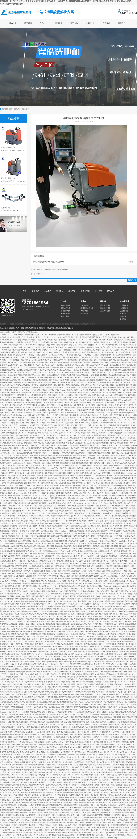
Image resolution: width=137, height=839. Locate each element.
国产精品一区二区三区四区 (119, 360)
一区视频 (11, 423)
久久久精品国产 (6, 835)
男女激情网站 (41, 405)
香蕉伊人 (122, 397)
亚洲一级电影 (96, 596)
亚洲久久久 (36, 752)
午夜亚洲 (104, 830)
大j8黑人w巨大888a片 (21, 699)
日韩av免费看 (87, 833)
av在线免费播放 (23, 526)
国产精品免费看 (47, 443)
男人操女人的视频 (105, 496)
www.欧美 (130, 367)
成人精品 (46, 508)
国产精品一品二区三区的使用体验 (79, 604)
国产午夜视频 (116, 742)
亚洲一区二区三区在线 (83, 395)
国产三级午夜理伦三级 (107, 377)
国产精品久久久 (52, 435)
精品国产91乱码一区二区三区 (102, 717)
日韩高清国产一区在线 (37, 418)
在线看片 (20, 516)
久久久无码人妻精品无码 (37, 345)
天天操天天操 (50, 365)
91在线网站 (67, 463)
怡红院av (22, 624)
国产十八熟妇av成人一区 (52, 584)
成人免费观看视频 (32, 453)
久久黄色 (93, 654)
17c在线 (3, 719)
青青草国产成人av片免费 (119, 573)
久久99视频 (68, 367)
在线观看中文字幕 (7, 473)
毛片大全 (10, 719)
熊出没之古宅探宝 (103, 455)
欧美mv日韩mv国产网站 (38, 521)
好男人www (14, 787)
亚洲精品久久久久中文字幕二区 (85, 480)
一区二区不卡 (21, 367)
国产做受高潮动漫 (94, 533)
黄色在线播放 (98, 425)
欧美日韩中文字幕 (18, 352)
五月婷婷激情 (126, 380)
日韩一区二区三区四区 (66, 528)
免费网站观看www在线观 (104, 408)
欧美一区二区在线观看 (114, 450)
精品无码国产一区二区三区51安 (49, 350)
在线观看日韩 (35, 390)
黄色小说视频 (28, 543)
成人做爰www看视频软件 (67, 382)
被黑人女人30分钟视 (105, 367)
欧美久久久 (24, 785)
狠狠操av (38, 626)
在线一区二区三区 (17, 775)
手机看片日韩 (69, 533)
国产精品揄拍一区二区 (63, 830)
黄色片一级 (12, 573)
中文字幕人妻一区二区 (71, 516)
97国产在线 (114, 621)
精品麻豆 (24, 488)
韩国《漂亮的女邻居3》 (56, 395)
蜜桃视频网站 (85, 370)
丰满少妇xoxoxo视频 (13, 797)
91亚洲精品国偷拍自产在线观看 (125, 521)
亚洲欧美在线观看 (34, 737)
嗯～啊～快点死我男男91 (72, 739)
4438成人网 (23, 345)
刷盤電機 (123, 316)
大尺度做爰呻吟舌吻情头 (87, 385)
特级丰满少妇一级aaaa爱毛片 (58, 780)
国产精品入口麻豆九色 (14, 478)
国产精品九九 (16, 357)
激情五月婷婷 (112, 584)
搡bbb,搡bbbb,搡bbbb (123, 548)
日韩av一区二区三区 (104, 413)
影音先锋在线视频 (76, 609)
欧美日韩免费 (53, 687)
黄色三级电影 (112, 392)
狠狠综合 (126, 827)
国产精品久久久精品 (28, 340)
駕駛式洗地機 (65, 308)
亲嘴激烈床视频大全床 (33, 440)
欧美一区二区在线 (114, 355)
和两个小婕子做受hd (76, 672)
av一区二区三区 (44, 402)
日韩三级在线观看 (110, 571)
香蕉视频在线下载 (47, 390)
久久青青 (25, 717)
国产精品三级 (129, 405)
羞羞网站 (27, 387)
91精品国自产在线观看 (126, 370)
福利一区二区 (128, 654)
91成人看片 (88, 425)
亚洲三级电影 (22, 692)
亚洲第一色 (113, 445)
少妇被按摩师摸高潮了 (21, 812)
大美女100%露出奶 (102, 420)
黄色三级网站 (31, 410)
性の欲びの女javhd (68, 556)
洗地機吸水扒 (6, 208)
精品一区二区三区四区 (129, 350)
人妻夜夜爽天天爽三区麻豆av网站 (47, 523)
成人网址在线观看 (111, 460)
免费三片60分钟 (37, 362)
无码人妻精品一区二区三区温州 (23, 405)
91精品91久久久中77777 (79, 450)
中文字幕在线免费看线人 (37, 566)
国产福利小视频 (56, 729)
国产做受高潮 (39, 822)
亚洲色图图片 (11, 667)
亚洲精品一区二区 (65, 435)
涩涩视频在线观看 (98, 418)
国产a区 (80, 684)
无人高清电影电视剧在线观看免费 (50, 357)
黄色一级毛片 (81, 556)
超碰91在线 (77, 345)
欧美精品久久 (113, 345)
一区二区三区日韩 (79, 435)
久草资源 (28, 576)
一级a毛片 (9, 699)
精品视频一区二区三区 (85, 468)
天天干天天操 (17, 591)
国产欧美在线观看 (21, 566)
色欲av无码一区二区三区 (102, 604)
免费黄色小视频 (6, 425)
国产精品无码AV (118, 677)
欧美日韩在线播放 (26, 787)
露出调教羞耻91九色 (28, 460)
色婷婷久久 (35, 558)
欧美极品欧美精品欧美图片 (45, 619)
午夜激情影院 (117, 739)
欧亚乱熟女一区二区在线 (99, 415)
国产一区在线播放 (43, 812)
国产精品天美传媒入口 (33, 734)
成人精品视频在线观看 (45, 460)
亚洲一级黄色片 (6, 511)
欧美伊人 (36, 450)
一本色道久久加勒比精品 (76, 631)
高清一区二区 (30, 714)
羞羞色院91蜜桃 (18, 662)
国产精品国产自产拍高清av (68, 614)
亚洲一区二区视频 (46, 606)
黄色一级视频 (58, 385)
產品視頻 (106, 23)
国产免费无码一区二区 (37, 435)
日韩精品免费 (34, 445)
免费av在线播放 (25, 752)
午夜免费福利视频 (105, 807)
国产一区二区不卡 (97, 460)
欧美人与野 (91, 566)
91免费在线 (21, 742)
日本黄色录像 (108, 616)
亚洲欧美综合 (127, 355)
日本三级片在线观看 (77, 531)
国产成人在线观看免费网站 (94, 644)
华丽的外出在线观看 (59, 581)
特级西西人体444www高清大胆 (62, 423)
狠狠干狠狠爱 (102, 712)
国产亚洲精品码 (19, 732)
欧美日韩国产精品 (60, 340)
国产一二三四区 (52, 415)
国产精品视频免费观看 (51, 347)
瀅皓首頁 (12, 23)
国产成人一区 (89, 553)
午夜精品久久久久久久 (104, 835)
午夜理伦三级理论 (119, 835)
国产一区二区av (22, 667)
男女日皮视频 (76, 812)
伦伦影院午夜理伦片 (67, 523)
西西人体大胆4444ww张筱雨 (106, 576)
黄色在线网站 (36, 770)
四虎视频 (132, 833)
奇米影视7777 (9, 762)
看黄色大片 (23, 350)
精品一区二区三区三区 (99, 345)
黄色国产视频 (91, 405)
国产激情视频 (126, 478)
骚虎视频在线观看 (69, 455)
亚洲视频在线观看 (86, 649)
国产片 (124, 755)
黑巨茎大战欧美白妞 (122, 516)
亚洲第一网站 (90, 433)
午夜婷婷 (88, 546)
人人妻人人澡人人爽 (70, 646)
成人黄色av (16, 827)
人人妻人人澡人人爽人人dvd (59, 372)
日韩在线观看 (70, 355)
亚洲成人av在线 (34, 355)
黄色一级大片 (31, 531)
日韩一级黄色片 (16, 392)
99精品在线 (61, 795)
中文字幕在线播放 (130, 450)
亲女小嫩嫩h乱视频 (115, 672)
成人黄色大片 (103, 531)
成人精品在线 (113, 375)
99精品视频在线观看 (111, 639)
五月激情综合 (5, 817)
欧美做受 (97, 380)
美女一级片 (82, 757)
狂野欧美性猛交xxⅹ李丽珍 (82, 483)
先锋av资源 (127, 433)
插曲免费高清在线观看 (80, 463)
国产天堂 (131, 692)
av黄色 (34, 616)
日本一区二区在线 (96, 704)
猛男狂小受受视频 (65, 548)
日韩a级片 (99, 616)
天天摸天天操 (9, 387)
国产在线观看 (41, 755)
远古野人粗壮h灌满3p (100, 483)
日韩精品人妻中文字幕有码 (53, 533)
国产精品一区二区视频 (75, 425)
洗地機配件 (124, 305)
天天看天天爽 (5, 453)
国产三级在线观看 (83, 599)
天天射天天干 (29, 750)
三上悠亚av (123, 541)
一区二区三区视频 (91, 340)
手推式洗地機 (65, 305)
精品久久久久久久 (105, 790)
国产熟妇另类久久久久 (106, 438)
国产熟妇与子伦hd (123, 475)
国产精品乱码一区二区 (75, 340)
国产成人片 (124, 402)
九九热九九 (102, 833)
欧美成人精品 (105, 362)
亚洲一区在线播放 (89, 493)
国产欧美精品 (78, 367)
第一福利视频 (116, 551)
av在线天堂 (43, 777)
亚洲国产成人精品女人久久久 (92, 423)
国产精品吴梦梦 (16, 601)
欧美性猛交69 (106, 448)
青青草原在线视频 (11, 586)
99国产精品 (53, 480)
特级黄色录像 (34, 689)
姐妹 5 (81, 400)
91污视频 (95, 465)
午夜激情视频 (45, 377)
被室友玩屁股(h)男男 (121, 428)
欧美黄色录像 (25, 558)
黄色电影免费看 (59, 790)
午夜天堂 (88, 342)
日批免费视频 (33, 493)
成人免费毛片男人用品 (84, 573)
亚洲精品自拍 (5, 415)
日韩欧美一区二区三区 (77, 606)
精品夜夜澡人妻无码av (30, 385)
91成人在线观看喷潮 (120, 488)
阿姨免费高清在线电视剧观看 (28, 606)
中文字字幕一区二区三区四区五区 (91, 428)
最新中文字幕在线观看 (60, 568)
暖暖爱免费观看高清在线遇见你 (40, 568)
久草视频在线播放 (32, 468)
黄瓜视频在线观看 (119, 367)
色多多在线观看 (95, 448)
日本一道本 (9, 408)
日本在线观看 (120, 387)
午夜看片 (58, 390)
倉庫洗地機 (84, 313)
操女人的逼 (76, 674)
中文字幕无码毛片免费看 (94, 491)
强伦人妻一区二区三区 (58, 425)
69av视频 (100, 601)
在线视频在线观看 (46, 385)
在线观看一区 (109, 810)
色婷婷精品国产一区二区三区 (10, 463)
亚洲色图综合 (33, 480)
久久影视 (86, 654)
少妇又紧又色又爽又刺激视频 (100, 646)
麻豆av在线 (78, 493)
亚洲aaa (78, 641)
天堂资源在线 (123, 445)
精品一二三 (37, 496)
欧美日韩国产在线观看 (31, 649)
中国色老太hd (127, 797)
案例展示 (58, 23)
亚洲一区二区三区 (18, 822)
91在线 (8, 558)
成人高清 (6, 792)
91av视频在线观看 (90, 752)
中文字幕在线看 (107, 772)
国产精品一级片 (107, 380)
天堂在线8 (106, 573)
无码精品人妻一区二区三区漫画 (110, 365)
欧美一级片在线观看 (42, 674)
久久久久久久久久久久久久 (91, 485)
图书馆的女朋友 (79, 707)
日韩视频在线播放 (56, 367)
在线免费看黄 (51, 755)
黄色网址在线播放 (76, 734)
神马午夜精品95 (58, 561)
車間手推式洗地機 (86, 308)
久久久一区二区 (46, 518)
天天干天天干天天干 (63, 551)
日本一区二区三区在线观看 (55, 677)
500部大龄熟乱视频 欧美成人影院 (52, 553)
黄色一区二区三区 (84, 732)
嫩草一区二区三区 (43, 531)
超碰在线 (25, 425)
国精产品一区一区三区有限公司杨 (118, 458)
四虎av (33, 621)
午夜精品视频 (108, 702)
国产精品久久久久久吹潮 (109, 506)
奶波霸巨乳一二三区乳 (93, 498)
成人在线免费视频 (80, 765)
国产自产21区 (82, 568)
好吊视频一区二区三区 (47, 375)
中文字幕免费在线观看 (45, 340)
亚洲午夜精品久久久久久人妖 (90, 473)
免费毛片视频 (30, 644)
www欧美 (4, 345)
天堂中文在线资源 (15, 551)
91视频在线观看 (67, 596)
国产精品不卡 (32, 357)
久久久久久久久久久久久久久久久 (58, 538)
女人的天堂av (8, 397)
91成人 (130, 410)
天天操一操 (39, 556)
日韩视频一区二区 (112, 669)
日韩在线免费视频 (118, 765)
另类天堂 (67, 682)
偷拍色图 (15, 835)
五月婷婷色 (17, 599)
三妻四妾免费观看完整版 (81, 548)
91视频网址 (90, 387)
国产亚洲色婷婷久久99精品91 (112, 430)
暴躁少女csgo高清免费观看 (99, 360)
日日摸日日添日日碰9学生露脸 (111, 470)
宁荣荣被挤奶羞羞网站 (89, 697)
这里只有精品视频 (71, 704)
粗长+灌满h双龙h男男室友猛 (29, 669)
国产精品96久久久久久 (48, 370)
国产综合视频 (33, 350)
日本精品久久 (39, 543)
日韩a (130, 420)
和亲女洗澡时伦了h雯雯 (19, 629)
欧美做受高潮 (125, 697)
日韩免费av (69, 493)
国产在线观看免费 (22, 435)
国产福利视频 (29, 382)
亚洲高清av (4, 566)
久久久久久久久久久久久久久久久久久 (75, 714)
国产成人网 (108, 425)
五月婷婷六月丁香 (78, 767)
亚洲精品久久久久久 (63, 719)
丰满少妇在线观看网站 (59, 496)
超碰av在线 (122, 392)
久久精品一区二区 (71, 825)
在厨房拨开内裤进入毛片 (102, 347)
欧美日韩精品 (108, 704)
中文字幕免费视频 (119, 473)
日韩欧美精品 (36, 443)
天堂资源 (15, 455)
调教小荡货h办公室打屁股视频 (126, 372)
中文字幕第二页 (82, 750)
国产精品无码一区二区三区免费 (28, 483)
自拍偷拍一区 (16, 460)
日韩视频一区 (43, 513)
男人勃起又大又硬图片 (123, 483)
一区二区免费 (130, 377)
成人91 (55, 528)
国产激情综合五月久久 (80, 538)
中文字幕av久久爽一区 (36, 365)
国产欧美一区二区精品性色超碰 (44, 541)
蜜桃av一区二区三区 (80, 350)
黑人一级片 (58, 460)
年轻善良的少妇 (108, 387)
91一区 (60, 682)
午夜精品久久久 (62, 370)
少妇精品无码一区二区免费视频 (102, 352)
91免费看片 (51, 631)
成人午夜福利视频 (51, 611)
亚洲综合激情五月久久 (97, 523)
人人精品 (67, 576)
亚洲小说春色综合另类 (64, 345)
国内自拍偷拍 (116, 604)
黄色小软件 (81, 455)
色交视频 (66, 729)
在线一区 (72, 568)
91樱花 (134, 415)
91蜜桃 (115, 734)
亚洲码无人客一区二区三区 (106, 579)
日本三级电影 (86, 357)
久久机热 (118, 757)
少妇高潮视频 (31, 677)
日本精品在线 (8, 584)
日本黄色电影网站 (9, 420)
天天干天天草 (109, 372)
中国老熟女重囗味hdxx (99, 599)
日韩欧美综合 (131, 387)
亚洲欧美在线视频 (107, 589)
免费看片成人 (132, 357)
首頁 (24, 291)
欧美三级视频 (5, 744)
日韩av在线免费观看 (32, 400)
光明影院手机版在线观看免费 (39, 536)
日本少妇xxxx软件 (43, 636)
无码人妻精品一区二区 (76, 659)
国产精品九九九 (56, 739)
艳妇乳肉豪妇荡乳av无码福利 (105, 838)
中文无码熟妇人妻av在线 (52, 465)
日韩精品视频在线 (65, 649)
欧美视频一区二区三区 (40, 372)
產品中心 (43, 23)
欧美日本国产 (118, 558)
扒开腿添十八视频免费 (115, 433)
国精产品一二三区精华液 (33, 413)
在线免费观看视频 (70, 591)
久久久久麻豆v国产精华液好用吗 (49, 800)
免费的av (108, 453)
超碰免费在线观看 (40, 631)
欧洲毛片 (101, 782)
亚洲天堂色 (54, 531)
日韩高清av (29, 707)
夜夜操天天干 (115, 485)
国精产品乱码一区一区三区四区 (24, 739)
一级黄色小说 (91, 659)
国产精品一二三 (29, 392)
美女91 (41, 825)
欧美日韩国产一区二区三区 (119, 614)
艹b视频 (133, 579)
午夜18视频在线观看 (129, 470)
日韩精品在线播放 (79, 563)
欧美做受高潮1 (61, 604)
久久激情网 (71, 375)
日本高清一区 (31, 780)
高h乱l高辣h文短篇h (82, 460)
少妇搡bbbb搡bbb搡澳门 (71, 357)
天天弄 (6, 518)
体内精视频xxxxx (49, 551)
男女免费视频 (20, 563)
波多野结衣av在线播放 (95, 586)
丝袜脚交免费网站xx (44, 646)
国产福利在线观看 (106, 501)
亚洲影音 (81, 470)
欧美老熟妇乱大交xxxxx (29, 375)
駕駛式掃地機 (105, 308)
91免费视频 (40, 428)
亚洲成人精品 (68, 619)
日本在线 (23, 659)
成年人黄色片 (130, 543)
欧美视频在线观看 (68, 584)
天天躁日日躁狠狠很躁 (73, 488)
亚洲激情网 (53, 614)
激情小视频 (84, 478)
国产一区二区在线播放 (100, 445)
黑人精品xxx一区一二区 (46, 604)
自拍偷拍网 (22, 639)
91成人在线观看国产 (91, 377)
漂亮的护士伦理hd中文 (31, 820)
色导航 (98, 739)
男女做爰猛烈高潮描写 (123, 511)
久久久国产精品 (84, 352)
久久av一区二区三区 (127, 480)
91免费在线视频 (56, 516)
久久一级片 (54, 636)
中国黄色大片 (115, 561)
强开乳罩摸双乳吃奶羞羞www (13, 440)
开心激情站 (126, 604)
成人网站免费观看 (90, 609)
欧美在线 (43, 649)
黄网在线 (122, 689)
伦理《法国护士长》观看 (52, 430)
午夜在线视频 (64, 362)
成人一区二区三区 (92, 475)
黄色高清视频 (128, 739)
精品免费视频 (101, 699)
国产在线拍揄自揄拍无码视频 (81, 347)
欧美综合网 (29, 563)
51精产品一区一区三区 (101, 737)
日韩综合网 (86, 345)
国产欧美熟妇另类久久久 (97, 651)
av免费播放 (39, 682)
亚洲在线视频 (91, 707)
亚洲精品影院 (39, 470)
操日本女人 (61, 599)
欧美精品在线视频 (110, 611)
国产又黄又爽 (42, 420)
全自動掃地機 (105, 311)
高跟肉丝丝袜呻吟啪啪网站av (24, 654)
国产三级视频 (119, 395)
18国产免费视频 (130, 777)
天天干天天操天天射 (11, 659)
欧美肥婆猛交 (104, 443)
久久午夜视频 (95, 714)
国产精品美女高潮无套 (104, 667)
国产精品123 (31, 420)
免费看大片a (16, 425)
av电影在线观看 (129, 684)
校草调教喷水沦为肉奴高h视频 (14, 576)
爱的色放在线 (33, 561)
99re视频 (3, 488)
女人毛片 (123, 526)
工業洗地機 (65, 316)
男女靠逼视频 (58, 646)
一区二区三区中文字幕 (126, 460)
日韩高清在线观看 (125, 553)
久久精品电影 (16, 817)
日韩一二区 (24, 536)
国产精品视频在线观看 (127, 646)
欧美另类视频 (111, 418)
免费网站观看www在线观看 (96, 458)
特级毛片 (12, 395)
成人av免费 (86, 453)
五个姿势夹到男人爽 (73, 689)
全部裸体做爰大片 (33, 377)
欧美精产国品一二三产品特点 (23, 571)
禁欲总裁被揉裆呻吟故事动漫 (61, 621)
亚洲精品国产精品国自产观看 (61, 536)
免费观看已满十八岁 (29, 599)
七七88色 (47, 644)
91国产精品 (120, 777)
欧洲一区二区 (99, 553)
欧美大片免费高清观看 (114, 523)
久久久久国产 (54, 563)
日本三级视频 (22, 475)
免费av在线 (131, 634)
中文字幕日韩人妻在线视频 (121, 822)
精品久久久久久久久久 (68, 757)
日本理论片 (95, 709)
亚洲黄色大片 (22, 727)
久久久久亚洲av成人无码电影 (16, 480)
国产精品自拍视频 (103, 591)
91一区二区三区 (118, 687)
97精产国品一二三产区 (8, 581)
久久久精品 (96, 641)
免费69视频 (17, 584)
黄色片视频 (44, 563)
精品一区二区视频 (61, 400)
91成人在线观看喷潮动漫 (67, 408)
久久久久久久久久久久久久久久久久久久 (87, 621)
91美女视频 (99, 767)
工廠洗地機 (84, 305)
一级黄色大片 (13, 712)
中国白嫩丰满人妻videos (59, 659)
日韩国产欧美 (70, 594)
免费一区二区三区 (17, 626)
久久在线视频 (85, 516)
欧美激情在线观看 (35, 629)
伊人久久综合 (113, 508)
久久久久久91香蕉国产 (95, 800)
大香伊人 (113, 518)
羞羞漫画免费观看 (61, 672)
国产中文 (81, 491)
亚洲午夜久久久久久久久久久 (102, 395)
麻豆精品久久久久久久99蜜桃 (10, 337)
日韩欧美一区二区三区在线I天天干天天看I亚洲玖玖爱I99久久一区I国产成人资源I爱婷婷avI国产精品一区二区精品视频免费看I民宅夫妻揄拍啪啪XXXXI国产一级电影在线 (59, 335)
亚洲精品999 (79, 644)
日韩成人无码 (51, 712)
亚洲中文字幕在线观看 (23, 408)
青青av (72, 742)
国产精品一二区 (50, 360)
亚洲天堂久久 (98, 571)
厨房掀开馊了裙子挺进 (35, 475)
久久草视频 (42, 448)
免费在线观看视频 (119, 357)
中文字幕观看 (68, 679)
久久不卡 (18, 614)
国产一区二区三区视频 (70, 430)
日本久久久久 (66, 453)
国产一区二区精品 (67, 651)
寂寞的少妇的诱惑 (118, 493)
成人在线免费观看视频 (129, 347)
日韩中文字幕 (74, 473)
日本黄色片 (94, 496)
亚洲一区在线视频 (88, 511)
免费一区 (72, 838)
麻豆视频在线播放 (96, 639)
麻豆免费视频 (59, 579)
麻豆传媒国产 (104, 340)
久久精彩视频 (42, 478)
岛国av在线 (114, 420)
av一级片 (57, 596)
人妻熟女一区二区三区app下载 (56, 641)
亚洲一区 (20, 465)
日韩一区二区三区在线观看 (92, 440)
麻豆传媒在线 (132, 662)
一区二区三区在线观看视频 (85, 835)
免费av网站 (130, 337)
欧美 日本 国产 (75, 415)
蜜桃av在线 (118, 654)
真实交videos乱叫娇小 (84, 355)
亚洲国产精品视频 (28, 556)
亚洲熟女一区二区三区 (49, 355)
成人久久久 (97, 430)
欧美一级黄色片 (33, 639)
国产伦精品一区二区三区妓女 (110, 538)
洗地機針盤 (124, 311)
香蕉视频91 (4, 367)
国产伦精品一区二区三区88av (69, 775)
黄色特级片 (49, 596)
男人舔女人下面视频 (36, 526)
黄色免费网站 (27, 380)
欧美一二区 (55, 377)
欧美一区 (21, 491)
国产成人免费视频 (42, 342)
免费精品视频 (49, 679)
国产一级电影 (51, 405)
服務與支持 (90, 23)
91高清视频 (90, 619)
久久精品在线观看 (121, 664)
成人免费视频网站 (14, 470)
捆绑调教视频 (107, 533)
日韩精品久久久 (29, 619)
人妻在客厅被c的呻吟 (118, 455)
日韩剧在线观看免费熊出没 (17, 651)
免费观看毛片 (34, 518)
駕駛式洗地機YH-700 (8, 147)
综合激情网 (115, 556)
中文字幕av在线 (121, 820)
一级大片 (26, 760)
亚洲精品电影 (49, 470)
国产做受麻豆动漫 (12, 536)
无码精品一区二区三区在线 (123, 533)
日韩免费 (77, 423)
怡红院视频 (8, 548)
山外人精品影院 (20, 438)
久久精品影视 (61, 631)
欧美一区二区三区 (77, 342)
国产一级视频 (91, 536)
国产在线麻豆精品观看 (20, 521)
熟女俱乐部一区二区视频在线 (15, 410)
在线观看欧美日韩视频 (48, 382)
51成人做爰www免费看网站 (33, 679)
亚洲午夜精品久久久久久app (10, 340)
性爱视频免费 (65, 624)
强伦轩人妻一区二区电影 (76, 822)
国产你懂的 (105, 485)
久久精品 (133, 342)
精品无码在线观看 (82, 375)
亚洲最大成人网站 (100, 584)
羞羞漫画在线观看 (85, 430)
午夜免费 (3, 372)
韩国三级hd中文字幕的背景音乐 (80, 445)
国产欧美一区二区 (87, 420)
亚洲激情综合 (65, 380)
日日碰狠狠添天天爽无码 (70, 616)
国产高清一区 (83, 629)
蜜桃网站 (54, 483)
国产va (14, 491)
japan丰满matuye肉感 (51, 362)
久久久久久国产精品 (22, 634)
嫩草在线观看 (84, 360)
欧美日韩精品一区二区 (29, 360)
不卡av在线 (86, 709)
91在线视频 (95, 370)
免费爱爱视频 (83, 825)
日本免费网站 (62, 820)
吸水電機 (123, 313)
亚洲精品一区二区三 (112, 402)
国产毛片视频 (91, 455)
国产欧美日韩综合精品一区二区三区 (38, 352)
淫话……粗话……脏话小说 (104, 775)
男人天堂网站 (115, 350)
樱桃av (109, 687)
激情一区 (25, 609)
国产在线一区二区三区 (90, 518)
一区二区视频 (5, 682)
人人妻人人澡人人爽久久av (48, 747)
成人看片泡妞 (130, 815)
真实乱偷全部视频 (17, 767)
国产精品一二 (96, 357)
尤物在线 (80, 506)
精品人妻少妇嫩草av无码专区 (98, 350)
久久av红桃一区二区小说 (21, 485)
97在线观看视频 (72, 360)
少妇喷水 (18, 762)
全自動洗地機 (65, 313)
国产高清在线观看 (99, 410)
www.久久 (78, 654)
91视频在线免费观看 (104, 480)
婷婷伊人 (88, 724)
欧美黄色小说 (97, 732)
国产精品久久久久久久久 (74, 553)
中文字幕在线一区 (88, 739)
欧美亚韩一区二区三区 (67, 433)
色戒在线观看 (13, 350)
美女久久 (48, 692)
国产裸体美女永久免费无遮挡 (78, 755)
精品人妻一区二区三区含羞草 (57, 838)
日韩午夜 (118, 438)
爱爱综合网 (12, 498)
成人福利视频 (121, 800)
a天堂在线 (62, 480)
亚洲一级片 (97, 573)
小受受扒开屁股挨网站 (121, 342)
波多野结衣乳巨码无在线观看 (81, 402)
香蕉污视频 (15, 616)
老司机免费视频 (69, 460)
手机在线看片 (9, 402)
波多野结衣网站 (67, 707)
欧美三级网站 (41, 415)
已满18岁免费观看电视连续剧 (32, 797)
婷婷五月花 (92, 765)
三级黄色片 (49, 438)
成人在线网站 (95, 820)
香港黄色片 (54, 664)
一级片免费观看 (6, 589)
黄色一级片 (120, 377)
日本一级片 (121, 448)
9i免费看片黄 (12, 362)
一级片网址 (59, 365)
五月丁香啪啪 (119, 624)
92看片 (74, 827)
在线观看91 (111, 833)
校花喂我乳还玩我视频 (119, 563)
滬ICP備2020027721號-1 (64, 328)
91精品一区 (34, 777)
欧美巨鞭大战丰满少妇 (100, 561)
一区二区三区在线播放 (74, 807)
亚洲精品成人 (129, 558)
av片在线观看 (115, 737)
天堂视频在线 (23, 418)
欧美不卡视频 (61, 375)
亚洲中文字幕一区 (6, 641)
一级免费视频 (129, 430)
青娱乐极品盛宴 (48, 629)
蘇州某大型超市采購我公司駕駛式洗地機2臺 (48, 262)
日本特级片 (84, 448)
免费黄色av (7, 822)
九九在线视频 (125, 340)
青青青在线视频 (60, 443)
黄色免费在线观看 (68, 465)
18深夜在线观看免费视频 (99, 375)
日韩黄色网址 (67, 350)
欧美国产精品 (64, 415)
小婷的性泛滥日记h (18, 400)
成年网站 (120, 599)
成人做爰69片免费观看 (46, 473)
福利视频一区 (9, 445)
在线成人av (91, 568)
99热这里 (14, 531)
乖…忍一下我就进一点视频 (61, 667)
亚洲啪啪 (33, 812)
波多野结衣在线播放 (39, 408)
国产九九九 (27, 551)
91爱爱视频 (85, 772)
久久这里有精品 (115, 797)
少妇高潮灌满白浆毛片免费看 (24, 342)
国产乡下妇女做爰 (100, 795)
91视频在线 (5, 501)
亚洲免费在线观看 (36, 508)
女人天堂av (38, 347)
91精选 (104, 596)
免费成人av (107, 337)
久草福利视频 (7, 599)
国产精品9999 (17, 589)
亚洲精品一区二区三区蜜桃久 (19, 370)
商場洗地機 (84, 311)
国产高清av (109, 521)
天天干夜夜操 (88, 684)
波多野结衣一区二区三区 (118, 724)
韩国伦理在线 (32, 513)
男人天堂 (82, 390)
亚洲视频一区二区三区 (89, 689)
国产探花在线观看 (53, 810)
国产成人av (18, 385)
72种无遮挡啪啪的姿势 (105, 536)
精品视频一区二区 (36, 757)
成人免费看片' (28, 830)
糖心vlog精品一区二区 (17, 677)
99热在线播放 (14, 815)
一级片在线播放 (6, 765)
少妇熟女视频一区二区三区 (60, 402)
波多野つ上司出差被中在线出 (70, 558)
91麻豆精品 (35, 687)
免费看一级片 (18, 448)
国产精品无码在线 (45, 561)
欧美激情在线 (22, 420)
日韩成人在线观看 (116, 785)
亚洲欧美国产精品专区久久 (20, 546)
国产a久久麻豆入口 (100, 672)
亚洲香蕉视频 (73, 496)
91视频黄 (32, 425)
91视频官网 (109, 644)
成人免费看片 (101, 433)
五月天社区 (29, 506)
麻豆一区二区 (5, 601)
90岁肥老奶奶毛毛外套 (111, 440)
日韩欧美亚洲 (62, 755)
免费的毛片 (52, 599)
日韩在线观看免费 (76, 362)
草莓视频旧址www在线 (26, 805)
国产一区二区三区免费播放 (28, 586)
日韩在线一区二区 (74, 581)
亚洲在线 (41, 360)
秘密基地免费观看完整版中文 (13, 382)
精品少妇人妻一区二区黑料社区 (26, 473)
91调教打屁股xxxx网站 (19, 782)
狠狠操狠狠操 (43, 772)
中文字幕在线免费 (54, 420)
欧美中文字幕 (107, 357)
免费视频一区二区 (111, 553)
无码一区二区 (74, 370)
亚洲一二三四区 (26, 709)
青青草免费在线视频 (35, 458)
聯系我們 (121, 23)
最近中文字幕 (94, 362)
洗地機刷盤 (124, 308)
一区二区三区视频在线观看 (114, 566)
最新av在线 (45, 727)
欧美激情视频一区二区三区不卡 (11, 347)
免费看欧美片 (94, 501)
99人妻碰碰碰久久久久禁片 (88, 780)
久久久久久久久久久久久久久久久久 (37, 516)
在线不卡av (76, 420)
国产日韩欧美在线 (23, 395)
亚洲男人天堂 (46, 581)
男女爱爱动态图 (26, 455)
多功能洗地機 (65, 311)
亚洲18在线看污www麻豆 (80, 662)
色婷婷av (128, 817)
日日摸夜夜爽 (120, 385)
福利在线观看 (113, 397)
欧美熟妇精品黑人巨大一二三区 (32, 611)
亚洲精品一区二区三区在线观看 (66, 629)
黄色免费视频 (131, 448)
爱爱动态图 (19, 387)
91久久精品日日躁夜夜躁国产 (68, 337)
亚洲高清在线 (32, 659)
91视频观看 (103, 687)
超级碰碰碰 (76, 772)
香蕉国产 (70, 641)
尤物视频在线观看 (17, 707)
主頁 (10, 109)
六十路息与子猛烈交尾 (22, 443)
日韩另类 (14, 418)
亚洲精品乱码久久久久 (88, 601)
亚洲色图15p (25, 390)
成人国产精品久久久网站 (84, 677)
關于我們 (28, 23)
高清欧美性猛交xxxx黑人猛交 (85, 760)
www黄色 (26, 591)
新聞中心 (74, 23)
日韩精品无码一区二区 (97, 450)
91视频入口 (118, 501)
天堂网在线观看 (85, 337)
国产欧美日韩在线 (11, 430)
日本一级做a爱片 (28, 755)
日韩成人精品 (30, 674)
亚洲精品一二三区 (6, 375)
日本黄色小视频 (97, 611)
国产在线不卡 (84, 704)
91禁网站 (12, 727)
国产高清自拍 (65, 342)
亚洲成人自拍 (70, 410)
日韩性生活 (64, 664)
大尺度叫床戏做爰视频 (38, 395)
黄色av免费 (124, 382)
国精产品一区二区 (82, 523)
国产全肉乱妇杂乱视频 (36, 692)
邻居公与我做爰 (76, 372)
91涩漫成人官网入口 (100, 355)
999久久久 (53, 337)
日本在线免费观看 (96, 372)
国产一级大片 (122, 568)
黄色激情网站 (5, 450)
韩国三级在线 (55, 342)
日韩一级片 (26, 337)
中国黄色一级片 (49, 830)
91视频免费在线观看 (15, 553)
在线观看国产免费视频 (127, 508)
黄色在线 (116, 380)
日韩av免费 (123, 420)
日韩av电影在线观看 (65, 787)
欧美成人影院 (20, 402)
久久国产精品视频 (129, 531)
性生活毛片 (94, 755)
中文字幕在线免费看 (45, 493)
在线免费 (46, 626)
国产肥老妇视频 (120, 810)
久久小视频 (104, 465)
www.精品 (85, 372)
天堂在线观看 (19, 674)
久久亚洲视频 (13, 345)
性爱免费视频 (129, 644)
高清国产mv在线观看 (23, 596)
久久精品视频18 (130, 599)
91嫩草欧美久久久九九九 (25, 807)
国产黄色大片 (12, 372)
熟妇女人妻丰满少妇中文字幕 (18, 508)
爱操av (105, 609)
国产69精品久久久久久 (127, 345)
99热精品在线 (131, 576)
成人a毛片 (125, 400)
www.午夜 (105, 797)
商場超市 (25, 109)
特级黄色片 (56, 697)
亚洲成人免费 (66, 420)
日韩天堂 (50, 566)
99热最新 (43, 445)
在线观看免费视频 (65, 483)
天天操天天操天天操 (86, 397)
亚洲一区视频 (47, 463)
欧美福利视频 (118, 644)
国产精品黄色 (125, 556)
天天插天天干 (57, 352)
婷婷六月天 (20, 644)
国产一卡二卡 (129, 677)
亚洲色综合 (75, 478)
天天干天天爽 (53, 649)
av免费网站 (115, 606)
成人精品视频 (53, 478)
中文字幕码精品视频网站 (59, 508)
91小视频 (111, 548)
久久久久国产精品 (37, 485)
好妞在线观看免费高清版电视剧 (20, 538)
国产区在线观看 (62, 541)
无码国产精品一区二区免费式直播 (38, 423)
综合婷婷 (99, 744)
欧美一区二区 (65, 347)
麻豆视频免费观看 (57, 654)
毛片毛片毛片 (70, 365)
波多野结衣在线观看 (70, 397)
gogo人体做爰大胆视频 (70, 390)
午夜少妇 (20, 734)
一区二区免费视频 (30, 448)
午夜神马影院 (19, 719)
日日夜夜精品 (84, 646)
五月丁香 (12, 367)
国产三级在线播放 (88, 488)
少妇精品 (113, 443)
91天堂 (36, 563)
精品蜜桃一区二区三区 (99, 548)
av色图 (23, 357)
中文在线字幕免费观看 (48, 669)
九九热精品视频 (90, 400)
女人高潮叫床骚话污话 (83, 410)
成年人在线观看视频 (47, 639)
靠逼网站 (75, 830)
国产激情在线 (53, 833)
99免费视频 (44, 397)
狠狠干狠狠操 (94, 538)
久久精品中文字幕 (51, 428)
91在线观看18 (6, 664)
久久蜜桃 (110, 405)
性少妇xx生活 (30, 682)
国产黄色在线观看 (127, 485)
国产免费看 (39, 644)
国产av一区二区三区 (20, 397)
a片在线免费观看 (122, 833)
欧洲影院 (19, 543)
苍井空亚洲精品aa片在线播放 (10, 380)
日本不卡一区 (56, 674)
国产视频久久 (97, 337)
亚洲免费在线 (70, 561)
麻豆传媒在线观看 (38, 596)
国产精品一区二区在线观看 (54, 543)
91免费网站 (70, 395)
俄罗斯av (116, 480)
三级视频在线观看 (42, 367)
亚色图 (37, 382)
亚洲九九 (129, 473)
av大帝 (30, 694)
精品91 (86, 362)
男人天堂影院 (104, 518)
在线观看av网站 (104, 697)
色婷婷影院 (10, 563)
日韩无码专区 (101, 760)
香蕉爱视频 (85, 719)
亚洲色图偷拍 (128, 672)
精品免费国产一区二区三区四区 (122, 390)
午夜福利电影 (131, 810)
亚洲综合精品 (55, 626)
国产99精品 (124, 825)
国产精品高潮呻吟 (104, 563)
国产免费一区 (57, 463)
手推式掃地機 (105, 305)
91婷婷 (131, 614)
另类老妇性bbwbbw (119, 337)
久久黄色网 (128, 523)
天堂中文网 (116, 347)
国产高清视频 (110, 662)
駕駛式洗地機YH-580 (8, 178)
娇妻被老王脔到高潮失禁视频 (90, 797)
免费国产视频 (126, 362)
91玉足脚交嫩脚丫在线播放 (49, 558)
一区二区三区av (93, 541)
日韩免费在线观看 (113, 546)
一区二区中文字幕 (107, 641)
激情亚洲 (132, 563)
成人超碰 (24, 827)
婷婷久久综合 (74, 400)
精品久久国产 (69, 654)
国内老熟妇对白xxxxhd (76, 498)
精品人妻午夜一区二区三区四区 (71, 377)
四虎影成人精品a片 (75, 440)
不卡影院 (115, 646)
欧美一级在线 (42, 780)
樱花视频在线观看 (97, 453)
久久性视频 (31, 367)
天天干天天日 (64, 531)
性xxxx (89, 435)
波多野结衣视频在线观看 (48, 491)
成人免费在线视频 (105, 734)
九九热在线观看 (112, 699)
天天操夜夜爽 (34, 397)
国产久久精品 (30, 775)
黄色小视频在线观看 (10, 541)
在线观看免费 (62, 669)
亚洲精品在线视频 (98, 435)
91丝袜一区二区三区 (61, 438)
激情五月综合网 (120, 651)
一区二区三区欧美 (39, 724)
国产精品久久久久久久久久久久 (49, 616)
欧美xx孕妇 (115, 697)
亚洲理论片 (106, 729)
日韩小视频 (77, 511)
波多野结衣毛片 (71, 491)
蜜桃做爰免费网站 (67, 694)
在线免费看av (71, 599)
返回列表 (132, 280)
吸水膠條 (123, 319)
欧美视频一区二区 (35, 430)
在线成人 (46, 413)
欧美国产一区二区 (47, 400)
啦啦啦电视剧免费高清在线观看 (77, 392)
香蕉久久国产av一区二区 (40, 337)
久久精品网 (69, 543)
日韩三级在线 (122, 629)
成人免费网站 (102, 707)
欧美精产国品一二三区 (98, 392)
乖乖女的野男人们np (92, 506)
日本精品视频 (5, 533)
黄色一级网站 (116, 591)
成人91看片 (21, 780)
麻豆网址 (98, 387)
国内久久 (62, 392)
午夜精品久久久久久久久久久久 (83, 667)
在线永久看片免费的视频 (122, 626)
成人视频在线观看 (90, 367)
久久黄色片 (112, 629)
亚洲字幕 (17, 375)
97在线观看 (37, 463)
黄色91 (11, 566)
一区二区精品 (10, 717)
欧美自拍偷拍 (73, 428)
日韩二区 (54, 827)
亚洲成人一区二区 (47, 672)
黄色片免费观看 (46, 589)
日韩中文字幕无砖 (39, 694)
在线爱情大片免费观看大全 (71, 709)
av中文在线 (56, 750)
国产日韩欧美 (114, 340)
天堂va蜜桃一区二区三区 (97, 634)
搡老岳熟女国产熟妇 (104, 493)
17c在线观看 (111, 568)
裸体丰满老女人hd (101, 397)
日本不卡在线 (129, 566)
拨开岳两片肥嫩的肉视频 (69, 722)
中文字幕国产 (5, 707)
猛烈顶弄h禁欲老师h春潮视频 (64, 475)
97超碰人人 (70, 443)
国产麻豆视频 (97, 817)
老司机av (56, 380)
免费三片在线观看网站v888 (42, 380)
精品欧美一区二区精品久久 (23, 548)
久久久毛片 (121, 576)
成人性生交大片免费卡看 (20, 664)
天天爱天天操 (80, 405)
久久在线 (32, 667)
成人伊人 (39, 654)
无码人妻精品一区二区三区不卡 (102, 516)
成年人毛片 (78, 543)
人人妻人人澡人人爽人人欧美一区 (50, 656)
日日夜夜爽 (119, 405)
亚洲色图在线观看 (43, 425)
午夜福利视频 (99, 684)
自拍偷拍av (74, 352)
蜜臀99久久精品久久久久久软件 (37, 498)
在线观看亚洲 (48, 458)
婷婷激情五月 (109, 428)
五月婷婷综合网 (97, 810)
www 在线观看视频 (35, 488)
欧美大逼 (61, 491)
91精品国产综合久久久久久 (102, 342)
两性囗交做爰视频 (44, 815)
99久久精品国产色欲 (28, 800)
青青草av (66, 352)
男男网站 (31, 712)
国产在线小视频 (51, 526)
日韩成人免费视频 (48, 440)
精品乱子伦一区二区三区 (30, 817)
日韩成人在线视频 (24, 362)
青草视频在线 (92, 563)
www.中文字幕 (37, 387)
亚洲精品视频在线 (70, 385)
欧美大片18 (73, 470)
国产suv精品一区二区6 (56, 410)
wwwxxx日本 (22, 712)
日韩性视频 (49, 485)
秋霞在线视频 (90, 631)
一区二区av (36, 835)
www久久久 (46, 496)
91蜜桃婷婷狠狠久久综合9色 (70, 485)
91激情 (114, 448)
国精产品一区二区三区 (57, 634)
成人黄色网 (21, 498)
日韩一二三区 (27, 463)
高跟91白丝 (62, 506)
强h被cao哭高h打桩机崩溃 (108, 541)
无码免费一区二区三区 (11, 428)
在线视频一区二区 (92, 470)
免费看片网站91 (64, 478)
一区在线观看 (105, 543)
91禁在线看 (80, 433)
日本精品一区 (65, 812)
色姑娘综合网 (80, 475)
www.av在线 (19, 750)
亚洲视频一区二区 (127, 528)
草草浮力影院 (16, 611)
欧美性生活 (36, 455)
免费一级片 (51, 345)
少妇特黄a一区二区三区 (17, 513)
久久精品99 (12, 475)
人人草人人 (24, 594)
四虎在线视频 (74, 526)
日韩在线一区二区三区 (52, 709)
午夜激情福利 (5, 418)
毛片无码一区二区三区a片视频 (99, 528)
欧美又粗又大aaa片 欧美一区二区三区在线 (70, 387)
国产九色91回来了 (46, 817)
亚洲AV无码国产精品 (90, 807)
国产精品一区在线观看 (58, 413)
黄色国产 (23, 604)
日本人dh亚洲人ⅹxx (78, 551)
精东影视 (132, 413)
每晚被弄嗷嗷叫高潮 (129, 586)
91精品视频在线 (58, 488)
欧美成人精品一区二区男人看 (60, 727)
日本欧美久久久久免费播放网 (87, 382)
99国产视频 (111, 596)
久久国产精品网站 (125, 621)
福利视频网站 (116, 362)
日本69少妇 (131, 423)
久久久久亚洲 (62, 405)
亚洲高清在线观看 (126, 669)
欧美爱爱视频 (59, 493)
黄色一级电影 (77, 682)
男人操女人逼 (84, 496)
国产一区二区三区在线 (119, 468)
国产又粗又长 (20, 423)
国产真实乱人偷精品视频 (102, 822)
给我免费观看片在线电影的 (113, 491)
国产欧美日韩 (74, 601)
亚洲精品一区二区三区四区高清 (81, 380)
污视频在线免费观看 (61, 606)
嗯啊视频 (129, 651)
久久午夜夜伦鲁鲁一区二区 (10, 390)
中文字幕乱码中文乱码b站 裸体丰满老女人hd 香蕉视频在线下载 (53, 792)
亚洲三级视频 (59, 511)
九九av (83, 812)
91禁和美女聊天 (6, 649)
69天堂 (111, 483)
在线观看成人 (30, 428)
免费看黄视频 (109, 601)
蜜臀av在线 (85, 415)
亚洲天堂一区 (100, 682)
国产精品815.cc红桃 (128, 591)
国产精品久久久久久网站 (84, 636)
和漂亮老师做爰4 (123, 443)
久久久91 (61, 355)
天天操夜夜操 (11, 742)
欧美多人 (66, 418)
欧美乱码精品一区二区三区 (19, 518)
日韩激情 (4, 350)
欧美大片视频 (51, 684)
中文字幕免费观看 (48, 719)
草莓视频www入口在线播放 (10, 360)
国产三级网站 (124, 375)
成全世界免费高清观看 (83, 465)
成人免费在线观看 (80, 679)
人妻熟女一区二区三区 (89, 687)
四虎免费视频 (115, 528)
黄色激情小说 (34, 825)
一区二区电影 (80, 712)
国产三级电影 (60, 566)
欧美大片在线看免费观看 (109, 370)
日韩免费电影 (91, 762)
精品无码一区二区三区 (125, 435)
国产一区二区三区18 (84, 737)
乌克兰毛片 (98, 702)
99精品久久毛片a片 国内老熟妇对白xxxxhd (75, 503)
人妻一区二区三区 (24, 372)
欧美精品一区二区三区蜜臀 (44, 511)
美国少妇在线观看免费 (87, 579)
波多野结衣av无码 (60, 501)
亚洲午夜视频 (53, 548)
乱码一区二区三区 (39, 576)
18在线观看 (88, 672)
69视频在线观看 (114, 830)
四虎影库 (68, 511)
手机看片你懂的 (88, 682)
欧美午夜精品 (131, 397)
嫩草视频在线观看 (81, 651)
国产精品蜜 (75, 448)
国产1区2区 (46, 729)
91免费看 (99, 566)
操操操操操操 (118, 807)
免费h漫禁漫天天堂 (56, 397)
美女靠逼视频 (8, 739)
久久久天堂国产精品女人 (123, 352)
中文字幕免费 (9, 689)
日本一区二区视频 (123, 579)
